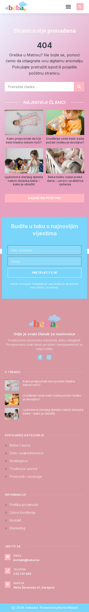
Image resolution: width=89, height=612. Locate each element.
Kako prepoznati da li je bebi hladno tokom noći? (24, 140)
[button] (68, 6)
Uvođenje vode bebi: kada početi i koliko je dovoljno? (65, 140)
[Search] (79, 86)
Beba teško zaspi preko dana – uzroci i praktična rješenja (65, 180)
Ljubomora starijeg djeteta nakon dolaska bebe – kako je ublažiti (24, 180)
